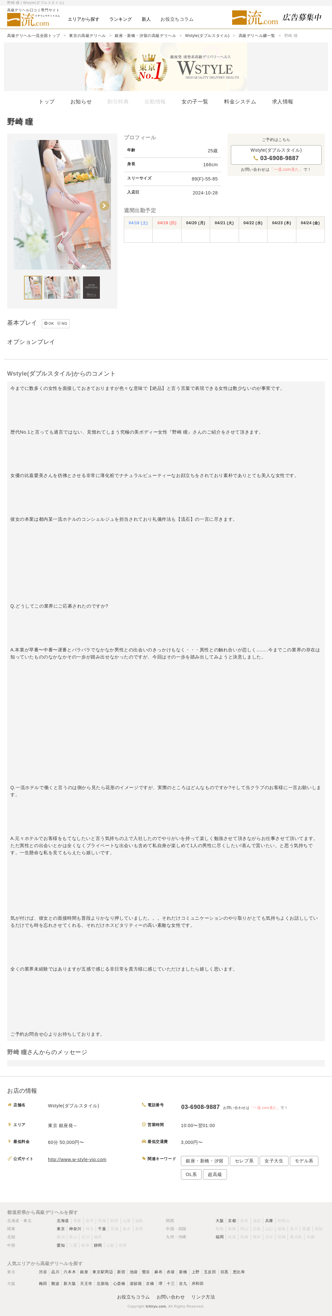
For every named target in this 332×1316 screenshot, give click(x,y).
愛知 (61, 1245)
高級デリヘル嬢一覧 (257, 35)
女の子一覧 (195, 101)
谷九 (183, 1283)
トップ (47, 101)
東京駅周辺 (102, 1272)
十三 (171, 1283)
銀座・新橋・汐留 (205, 1160)
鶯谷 (146, 1272)
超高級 (215, 1174)
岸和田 (198, 1283)
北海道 (63, 1220)
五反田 (210, 1272)
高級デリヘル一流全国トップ (33, 35)
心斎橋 (119, 1283)
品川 (55, 1272)
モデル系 (304, 1160)
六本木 (70, 1272)
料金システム (240, 101)
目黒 (224, 1272)
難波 (55, 1283)
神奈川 (75, 1229)
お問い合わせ (171, 1296)
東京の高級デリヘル (87, 35)
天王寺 (86, 1283)
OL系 (191, 1174)
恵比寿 (239, 1272)
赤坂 (171, 1272)
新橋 (183, 1272)
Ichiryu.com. (156, 1306)
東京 (61, 1229)
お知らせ (81, 101)
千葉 (102, 1229)
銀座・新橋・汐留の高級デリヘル (145, 35)
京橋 (150, 1283)
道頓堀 (136, 1283)
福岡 (220, 1237)
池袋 (134, 1272)
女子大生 (274, 1160)
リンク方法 (203, 1296)
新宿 (121, 1272)
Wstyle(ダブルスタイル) (207, 35)
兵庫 (269, 1220)
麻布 (158, 1272)
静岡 (98, 1245)
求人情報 (282, 101)
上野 (196, 1272)
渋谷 (43, 1272)
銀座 (84, 1272)
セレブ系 (244, 1160)
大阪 (220, 1220)
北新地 (103, 1283)
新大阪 (70, 1283)
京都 (232, 1220)
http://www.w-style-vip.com (77, 1159)
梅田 (43, 1283)
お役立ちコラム (133, 1296)
